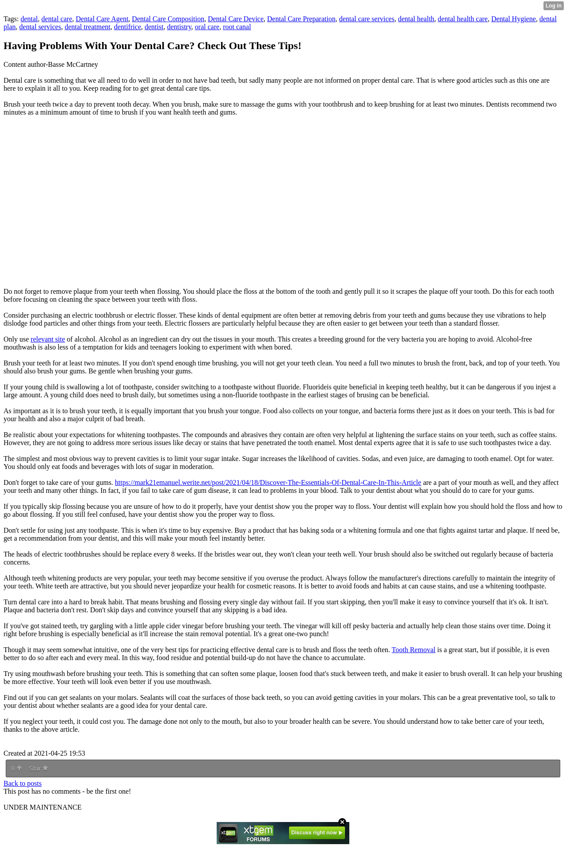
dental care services (366, 19)
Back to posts (23, 783)
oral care (207, 27)
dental (29, 19)
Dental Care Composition (168, 19)
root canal (237, 27)
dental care (57, 19)
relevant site (48, 339)
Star (38, 768)
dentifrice (127, 27)
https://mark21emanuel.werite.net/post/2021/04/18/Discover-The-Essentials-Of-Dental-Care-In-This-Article (268, 482)
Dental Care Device (236, 19)
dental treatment (88, 27)
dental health (416, 19)
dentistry (179, 27)
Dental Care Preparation (301, 19)
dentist (154, 27)
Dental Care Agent (102, 19)
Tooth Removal (414, 649)
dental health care (463, 19)
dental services (40, 27)
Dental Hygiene (513, 19)
